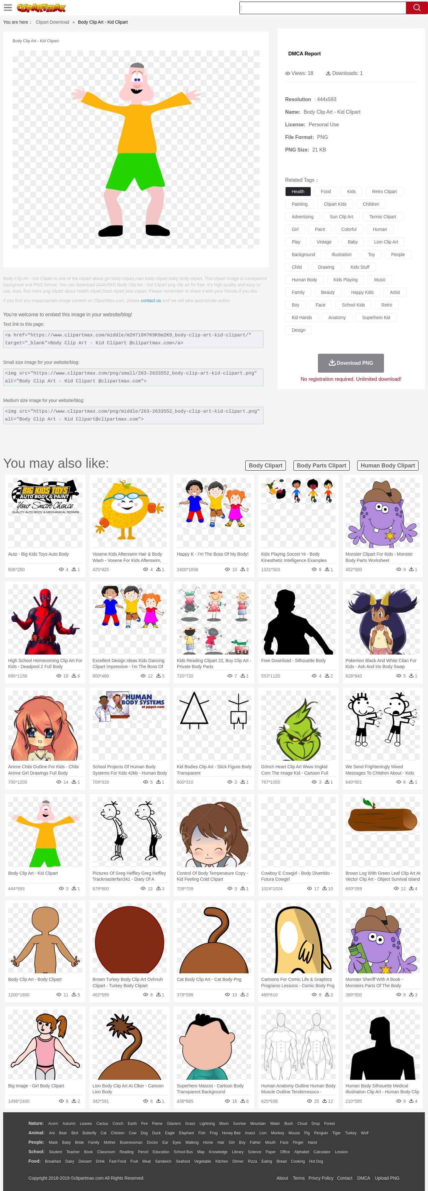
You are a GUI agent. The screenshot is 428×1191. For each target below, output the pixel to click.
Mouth (270, 1142)
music (380, 279)
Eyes (177, 1142)
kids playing (346, 279)
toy (371, 254)
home (208, 1142)
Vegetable (202, 1161)
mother (109, 1142)
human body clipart (388, 465)
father (255, 1142)
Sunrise (239, 1123)
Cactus (102, 1123)
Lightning (207, 1123)
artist (395, 292)
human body (304, 279)
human (380, 229)
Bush (288, 1123)
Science (254, 1152)
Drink (100, 1161)
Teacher (73, 1152)
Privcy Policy (320, 1178)
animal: (37, 1132)
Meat (146, 1161)
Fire (144, 1123)
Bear (63, 1133)
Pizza (252, 1161)
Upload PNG (387, 1178)
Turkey (350, 1133)
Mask (53, 1142)
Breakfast (53, 1161)
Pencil (143, 1152)
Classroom (106, 1152)
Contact (344, 1178)
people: (37, 1142)
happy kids (362, 292)
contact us (151, 300)
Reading (127, 1152)
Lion (263, 1133)
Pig (307, 1133)
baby (353, 241)
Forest (329, 1123)
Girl (232, 1142)
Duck (156, 1133)
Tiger (336, 1133)
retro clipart (384, 191)
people (398, 254)
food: (35, 1161)
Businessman (131, 1142)
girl (295, 229)
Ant (52, 1133)
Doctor (152, 1142)
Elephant (186, 1133)
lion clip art (386, 241)
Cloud (302, 1123)
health (298, 191)
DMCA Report (304, 53)
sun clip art (341, 216)
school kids (353, 304)
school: (37, 1151)
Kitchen (221, 1161)
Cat (104, 1133)
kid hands (302, 317)
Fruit (134, 1161)
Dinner (237, 1161)
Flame (157, 1123)
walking (192, 1142)
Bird (74, 1133)
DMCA (363, 1178)
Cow (132, 1133)
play (296, 241)
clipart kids (335, 204)
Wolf (365, 1133)
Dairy (69, 1161)
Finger (298, 1142)
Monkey (277, 1133)
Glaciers (174, 1123)
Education (161, 1152)
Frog (214, 1133)
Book (88, 1152)
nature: (36, 1123)
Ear (165, 1142)
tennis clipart (383, 216)
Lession (341, 1152)
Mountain (258, 1123)
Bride (79, 1142)
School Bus (183, 1152)
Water (275, 1123)
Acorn (53, 1123)
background (303, 254)
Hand (312, 1142)
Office (285, 1152)
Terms (299, 1178)
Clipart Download (52, 22)
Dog (144, 1133)
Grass (190, 1123)
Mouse (294, 1133)
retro (386, 304)
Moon (224, 1123)
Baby (66, 1142)
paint (320, 229)
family (298, 292)
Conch (118, 1123)
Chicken (118, 1133)
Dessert (85, 1161)
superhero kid (376, 317)
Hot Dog (316, 1161)
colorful (348, 229)
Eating (267, 1161)
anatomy (337, 317)
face (320, 304)
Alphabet (301, 1152)
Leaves (86, 1123)
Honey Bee (231, 1133)
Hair (221, 1142)
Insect (250, 1133)
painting (300, 204)
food (326, 191)
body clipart (265, 465)
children (371, 204)
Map (200, 1152)
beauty (328, 292)
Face (284, 1142)
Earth (132, 1123)
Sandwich (163, 1161)
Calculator (322, 1152)
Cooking (298, 1161)
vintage (324, 241)
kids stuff (360, 267)
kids (351, 191)
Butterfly (89, 1133)
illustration (341, 254)
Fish (202, 1133)
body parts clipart (321, 465)
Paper (271, 1152)
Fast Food (117, 1161)
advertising (303, 216)
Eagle (170, 1133)
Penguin (321, 1133)
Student (55, 1152)
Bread (281, 1161)
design (299, 330)
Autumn (69, 1123)
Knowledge (218, 1152)
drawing (326, 267)
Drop (316, 1123)
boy (295, 304)
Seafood (183, 1161)
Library (238, 1152)
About (282, 1178)
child (297, 267)
